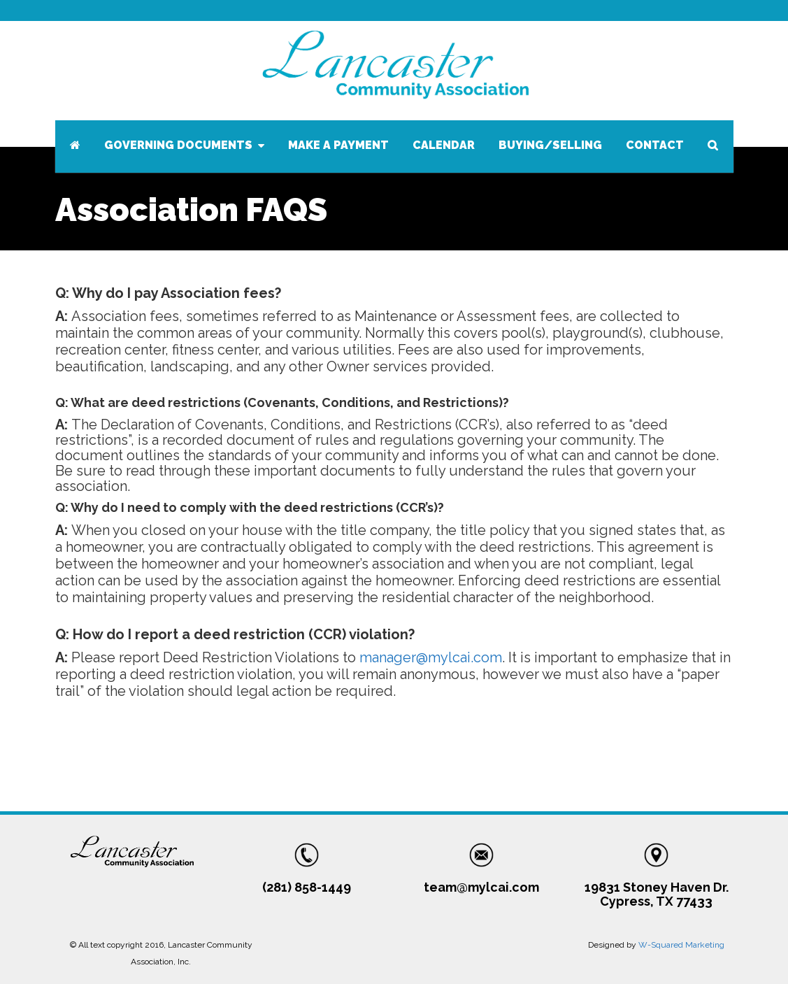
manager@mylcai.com (430, 657)
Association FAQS (191, 210)
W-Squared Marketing (681, 945)
